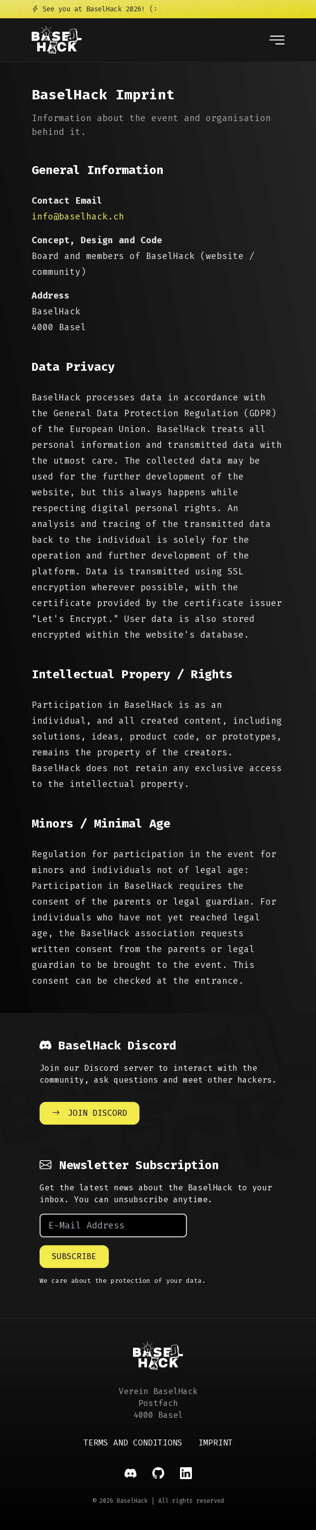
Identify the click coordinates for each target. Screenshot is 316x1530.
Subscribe (74, 1256)
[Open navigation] (277, 40)
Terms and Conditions (133, 1443)
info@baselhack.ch (78, 216)
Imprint (215, 1443)
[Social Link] (130, 1474)
